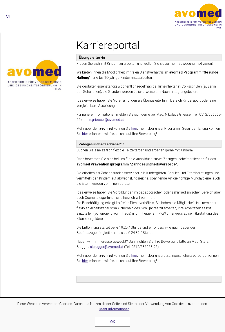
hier (134, 128)
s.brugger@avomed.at (106, 247)
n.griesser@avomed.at (106, 120)
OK (112, 322)
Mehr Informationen (114, 309)
